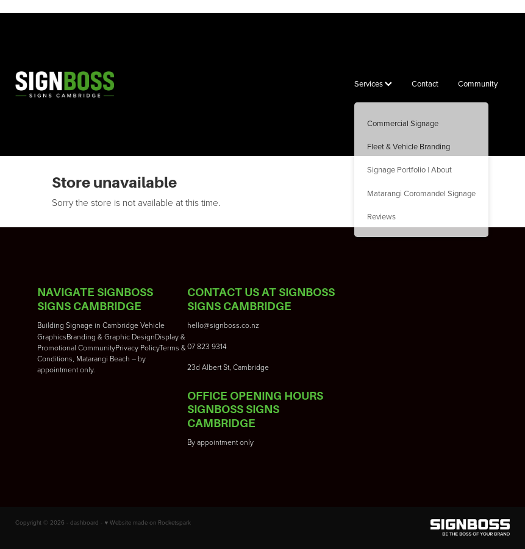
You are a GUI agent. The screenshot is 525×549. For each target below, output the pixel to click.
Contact (425, 83)
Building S (53, 325)
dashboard (84, 522)
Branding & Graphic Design (110, 336)
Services (373, 83)
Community (478, 83)
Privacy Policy (137, 347)
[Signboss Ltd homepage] (64, 84)
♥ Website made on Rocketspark (147, 522)
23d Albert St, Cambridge (228, 367)
